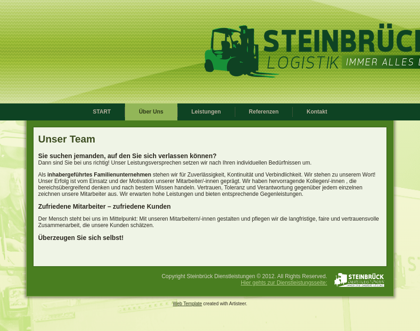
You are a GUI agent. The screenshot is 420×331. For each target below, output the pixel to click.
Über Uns (151, 111)
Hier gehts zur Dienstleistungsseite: (284, 283)
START (102, 111)
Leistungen (206, 111)
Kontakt (316, 111)
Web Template (187, 303)
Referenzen (264, 111)
